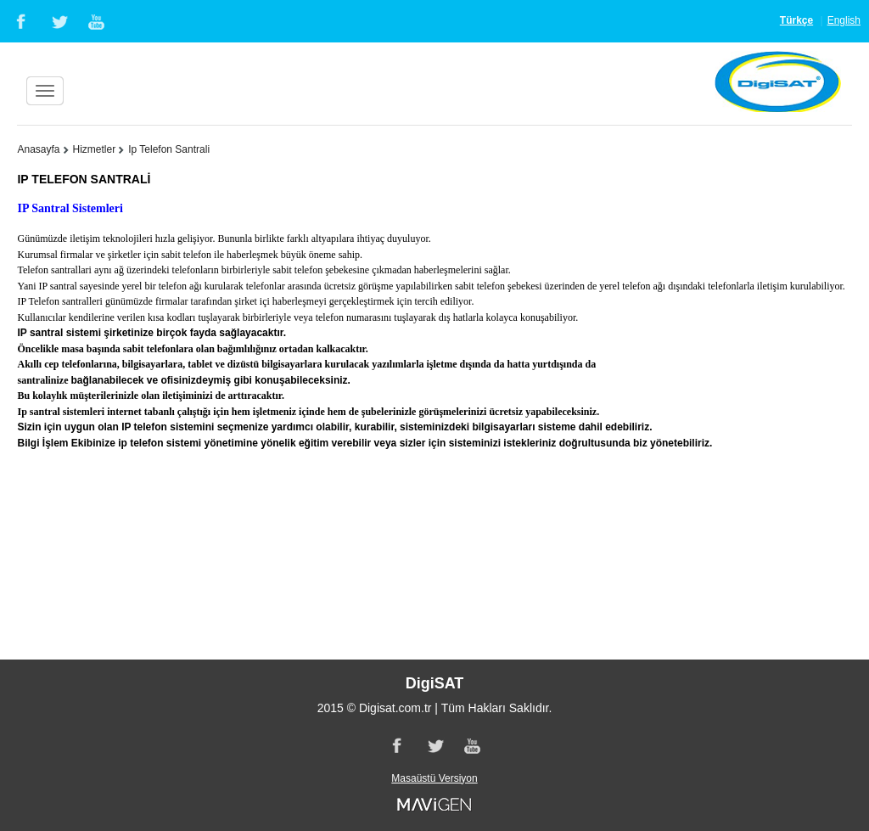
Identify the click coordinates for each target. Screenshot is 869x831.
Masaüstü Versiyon (434, 778)
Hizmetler (94, 149)
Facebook (19, 21)
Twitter (59, 21)
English (844, 20)
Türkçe (796, 20)
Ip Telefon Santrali (169, 149)
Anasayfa (38, 149)
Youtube (98, 21)
